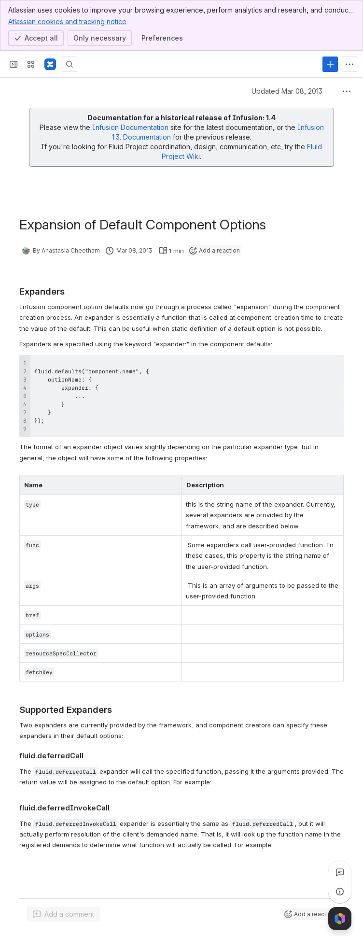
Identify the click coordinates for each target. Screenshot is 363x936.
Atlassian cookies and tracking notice (67, 21)
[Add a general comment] (63, 914)
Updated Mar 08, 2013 (286, 91)
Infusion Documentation (131, 127)
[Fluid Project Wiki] (50, 64)
